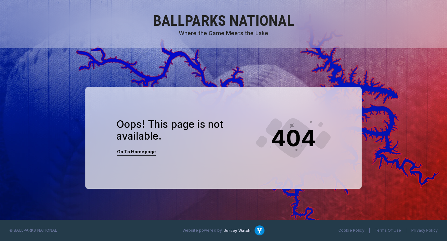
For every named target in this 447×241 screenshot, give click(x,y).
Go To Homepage (136, 151)
